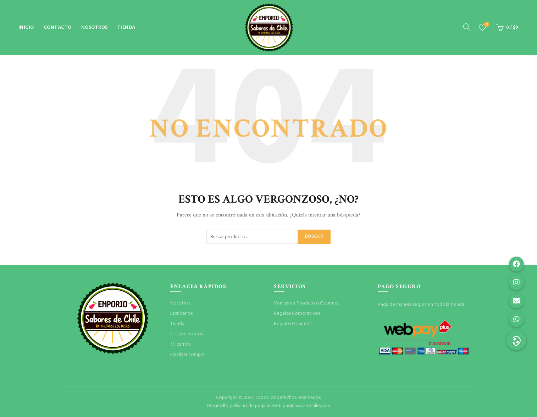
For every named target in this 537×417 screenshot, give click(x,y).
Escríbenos (181, 313)
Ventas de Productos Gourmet (306, 303)
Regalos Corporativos (297, 313)
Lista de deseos (486, 24)
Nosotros (94, 27)
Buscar (314, 236)
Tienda (126, 27)
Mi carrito (180, 344)
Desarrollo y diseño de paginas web (244, 406)
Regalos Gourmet (292, 324)
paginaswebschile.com (306, 406)
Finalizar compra (187, 355)
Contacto (58, 27)
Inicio (26, 27)
